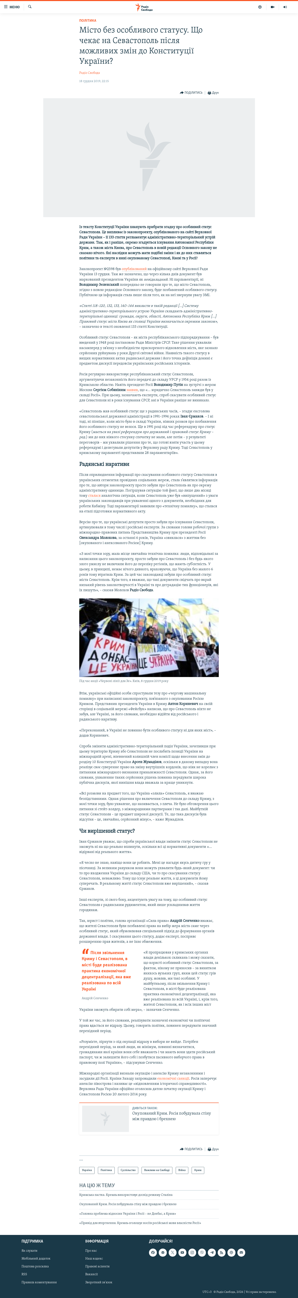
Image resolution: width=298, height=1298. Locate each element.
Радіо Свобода (89, 73)
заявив (132, 390)
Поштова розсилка (35, 1266)
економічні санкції (173, 1079)
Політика (87, 21)
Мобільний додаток (36, 1258)
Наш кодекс (94, 1258)
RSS (24, 1274)
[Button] (191, 93)
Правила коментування (39, 1282)
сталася (94, 496)
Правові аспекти (97, 1266)
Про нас (91, 1251)
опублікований (134, 269)
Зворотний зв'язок (98, 1282)
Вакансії (91, 1274)
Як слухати (29, 1251)
